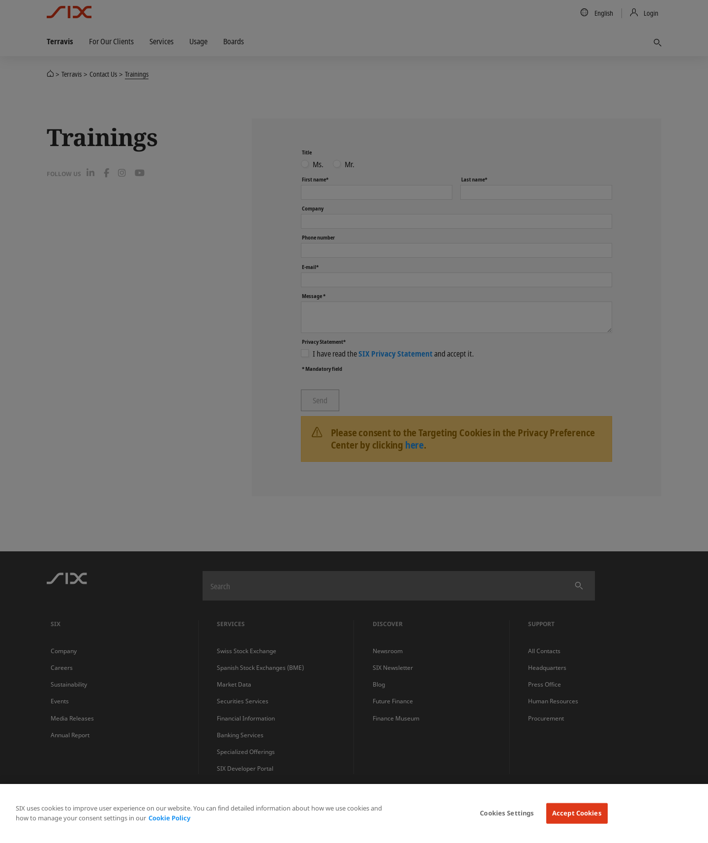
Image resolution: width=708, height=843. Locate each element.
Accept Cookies (577, 813)
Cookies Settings (507, 813)
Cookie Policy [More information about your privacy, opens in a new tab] (169, 817)
